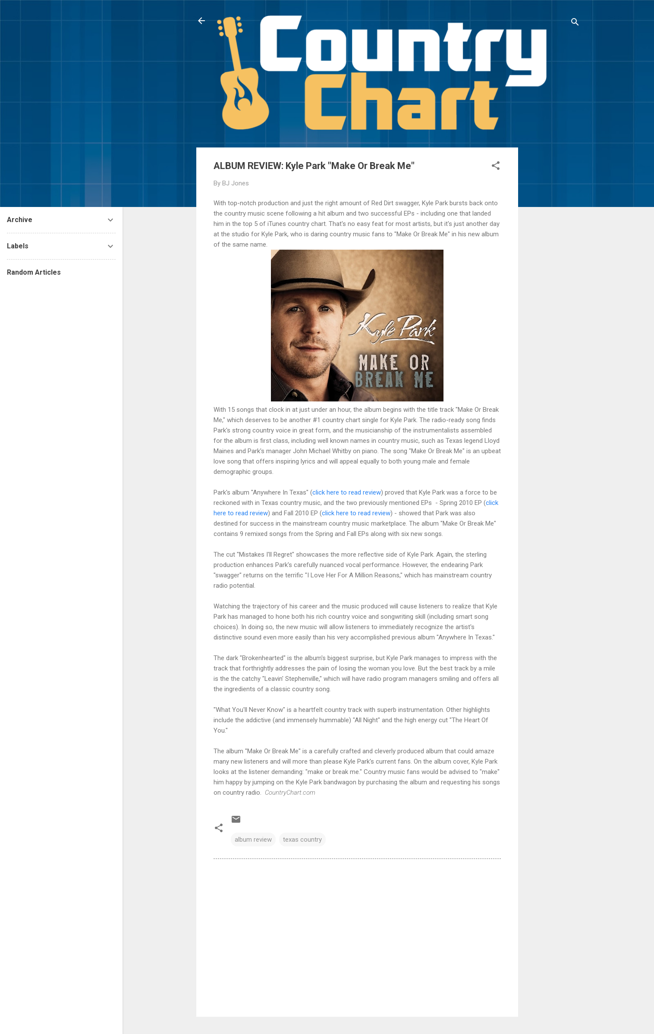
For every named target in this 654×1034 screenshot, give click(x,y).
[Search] (575, 23)
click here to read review (346, 492)
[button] (495, 167)
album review (253, 839)
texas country (302, 839)
